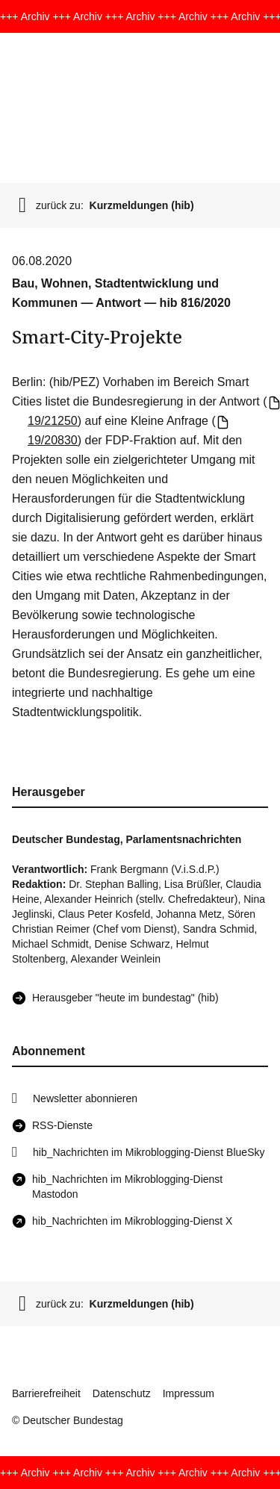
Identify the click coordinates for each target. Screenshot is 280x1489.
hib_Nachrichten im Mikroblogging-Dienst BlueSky (148, 1152)
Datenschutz (122, 1393)
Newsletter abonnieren (85, 1098)
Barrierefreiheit (46, 1393)
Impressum (188, 1393)
